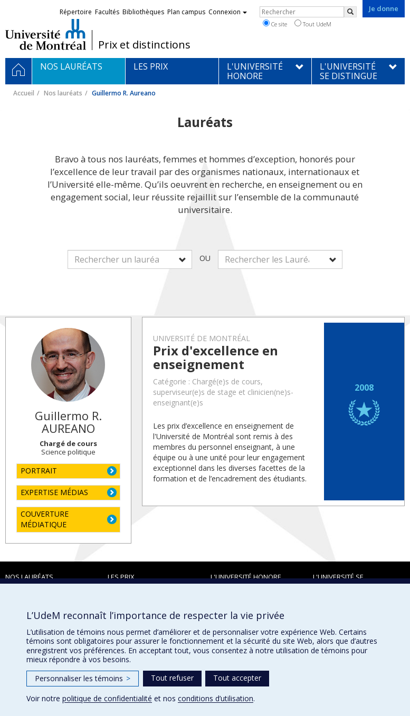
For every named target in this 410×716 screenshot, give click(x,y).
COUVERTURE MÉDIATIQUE (45, 519)
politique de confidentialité (107, 698)
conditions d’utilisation (215, 698)
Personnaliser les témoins (82, 678)
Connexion (227, 11)
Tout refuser (172, 678)
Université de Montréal (45, 34)
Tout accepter (237, 678)
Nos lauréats (63, 93)
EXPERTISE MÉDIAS (54, 492)
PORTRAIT (39, 471)
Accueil (23, 93)
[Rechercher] (350, 11)
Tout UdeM (312, 24)
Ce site (275, 24)
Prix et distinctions (144, 45)
